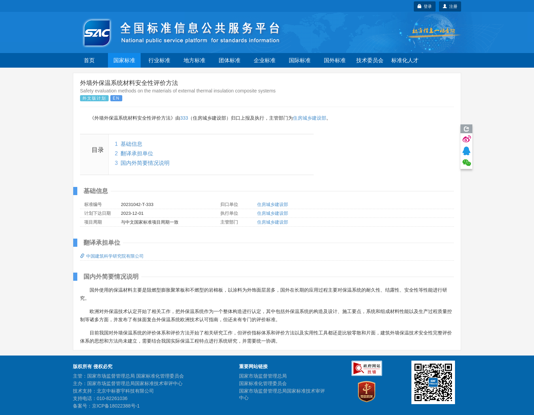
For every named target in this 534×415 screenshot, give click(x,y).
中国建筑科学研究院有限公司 (112, 256)
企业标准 (265, 60)
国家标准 (124, 60)
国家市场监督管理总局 (263, 376)
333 (184, 118)
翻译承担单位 (137, 153)
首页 (89, 60)
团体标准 (229, 60)
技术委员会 (369, 60)
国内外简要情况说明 (145, 163)
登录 (425, 6)
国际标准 (300, 60)
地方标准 (194, 60)
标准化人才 (405, 60)
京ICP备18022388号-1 (116, 406)
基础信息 (131, 144)
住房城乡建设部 (309, 118)
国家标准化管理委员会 (263, 383)
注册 (450, 6)
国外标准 (335, 60)
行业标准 (159, 60)
